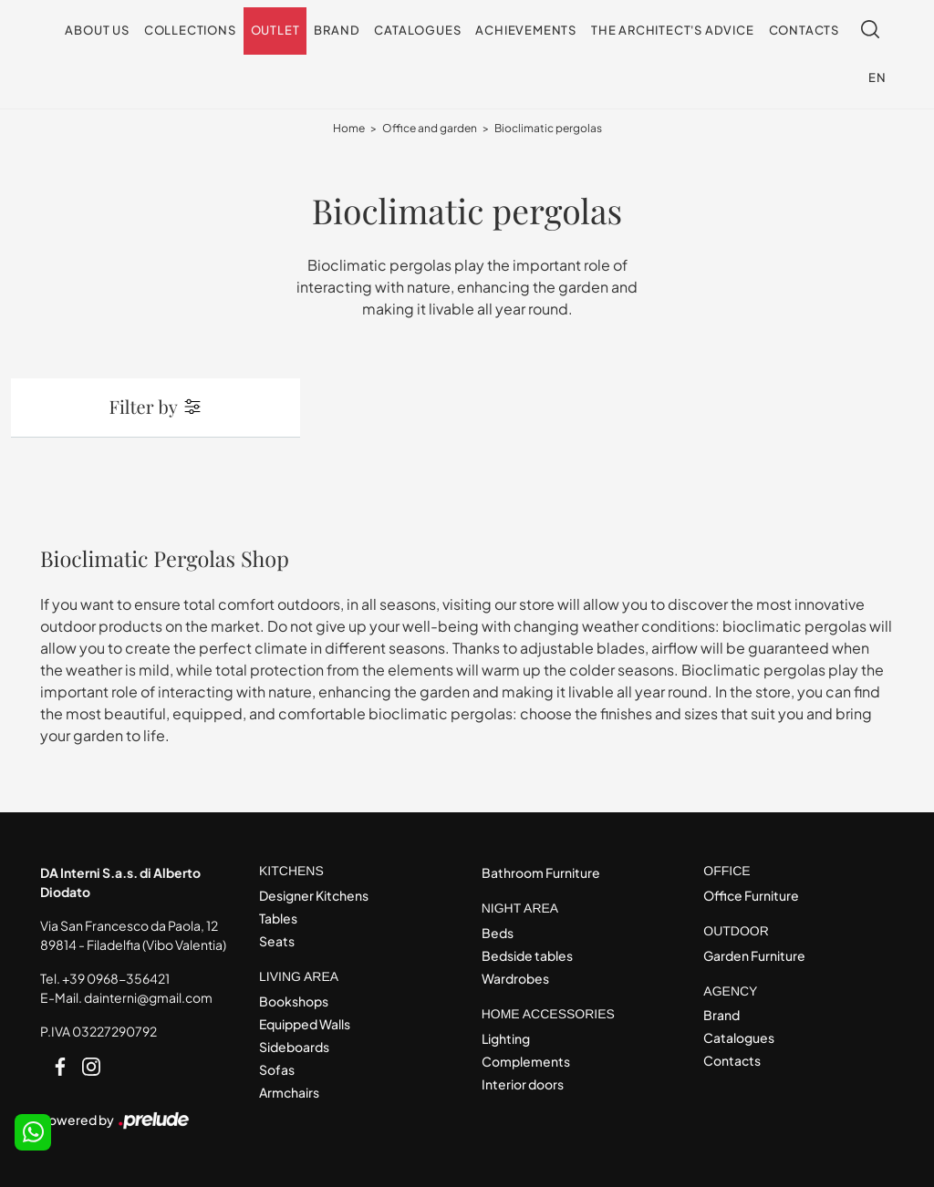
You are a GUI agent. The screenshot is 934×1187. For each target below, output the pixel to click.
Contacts (804, 30)
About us (97, 30)
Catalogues (417, 30)
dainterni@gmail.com (148, 997)
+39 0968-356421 (116, 978)
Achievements (525, 30)
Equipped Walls (304, 1024)
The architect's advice (672, 30)
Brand (336, 30)
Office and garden (429, 128)
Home (349, 128)
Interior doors (523, 1084)
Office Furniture (751, 895)
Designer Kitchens (313, 895)
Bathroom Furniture (541, 872)
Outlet (275, 30)
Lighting (506, 1038)
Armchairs (289, 1092)
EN (877, 77)
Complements (526, 1061)
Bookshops (293, 1001)
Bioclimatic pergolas (548, 128)
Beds (498, 932)
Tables (278, 918)
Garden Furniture (754, 955)
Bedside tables (527, 955)
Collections (190, 30)
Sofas (277, 1069)
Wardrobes (515, 978)
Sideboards (294, 1046)
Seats (277, 941)
